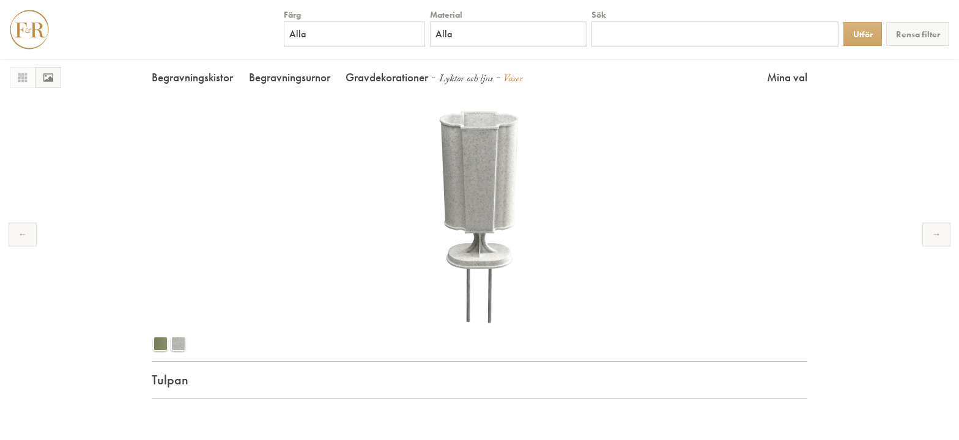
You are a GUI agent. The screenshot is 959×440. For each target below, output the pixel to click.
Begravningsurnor (289, 77)
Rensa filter (918, 34)
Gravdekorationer (387, 77)
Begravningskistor (192, 77)
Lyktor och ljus (466, 80)
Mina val (787, 77)
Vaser (513, 80)
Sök (598, 15)
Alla (297, 34)
